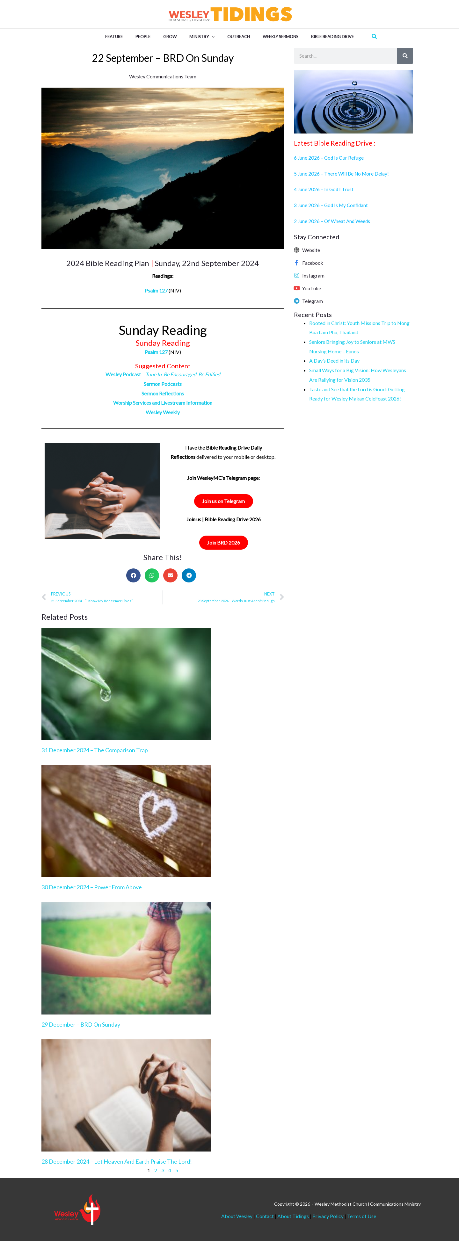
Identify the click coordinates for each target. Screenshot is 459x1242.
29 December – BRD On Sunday (80, 1025)
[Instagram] (297, 275)
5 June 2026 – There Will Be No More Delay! (342, 173)
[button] (212, 36)
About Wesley (236, 1217)
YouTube (312, 288)
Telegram (312, 301)
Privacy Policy (328, 1217)
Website (311, 250)
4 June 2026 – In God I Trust (324, 189)
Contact (265, 1217)
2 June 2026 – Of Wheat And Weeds (333, 221)
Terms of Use (361, 1217)
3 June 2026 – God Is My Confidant (332, 205)
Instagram (313, 275)
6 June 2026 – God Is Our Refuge (329, 158)
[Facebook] (297, 262)
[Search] (405, 56)
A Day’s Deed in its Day (334, 360)
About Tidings (293, 1217)
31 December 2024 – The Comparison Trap (94, 751)
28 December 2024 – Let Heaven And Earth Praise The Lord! (116, 1162)
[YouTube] (297, 288)
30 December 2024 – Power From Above (91, 888)
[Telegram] (297, 301)
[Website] (297, 250)
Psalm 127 (156, 290)
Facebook (313, 263)
